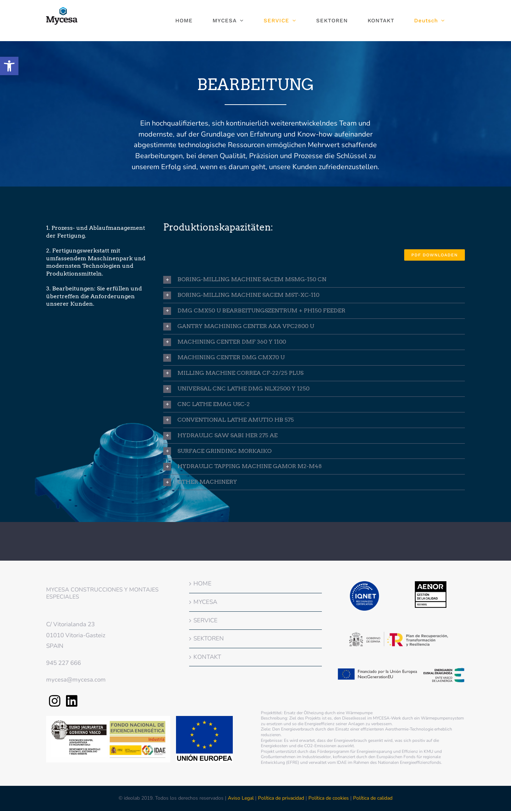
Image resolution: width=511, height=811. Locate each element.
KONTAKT (207, 657)
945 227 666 (63, 663)
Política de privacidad (281, 798)
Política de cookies (328, 798)
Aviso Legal (241, 798)
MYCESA (205, 602)
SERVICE (205, 620)
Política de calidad (372, 798)
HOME (202, 583)
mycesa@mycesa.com (76, 680)
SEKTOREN (208, 638)
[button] (9, 66)
